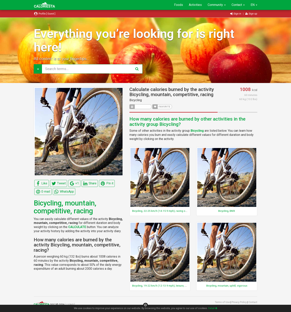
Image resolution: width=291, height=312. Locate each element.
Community (217, 5)
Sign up (251, 13)
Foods (178, 5)
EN (254, 5)
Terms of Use (222, 302)
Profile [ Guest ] (44, 13)
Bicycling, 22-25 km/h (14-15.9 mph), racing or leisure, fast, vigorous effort (175, 210)
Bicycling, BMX (226, 210)
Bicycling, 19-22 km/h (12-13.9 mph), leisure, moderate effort (168, 285)
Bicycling (135, 100)
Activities (195, 5)
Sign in (236, 13)
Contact (238, 5)
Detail (212, 308)
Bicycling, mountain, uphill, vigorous (226, 285)
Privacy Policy (239, 302)
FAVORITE (161, 107)
